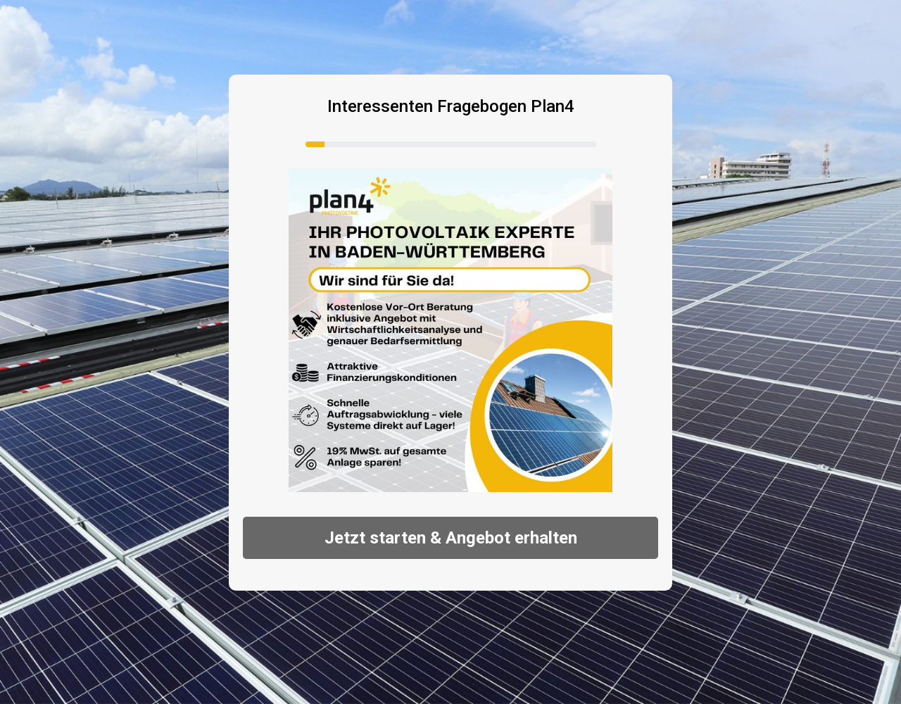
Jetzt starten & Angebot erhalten (451, 538)
